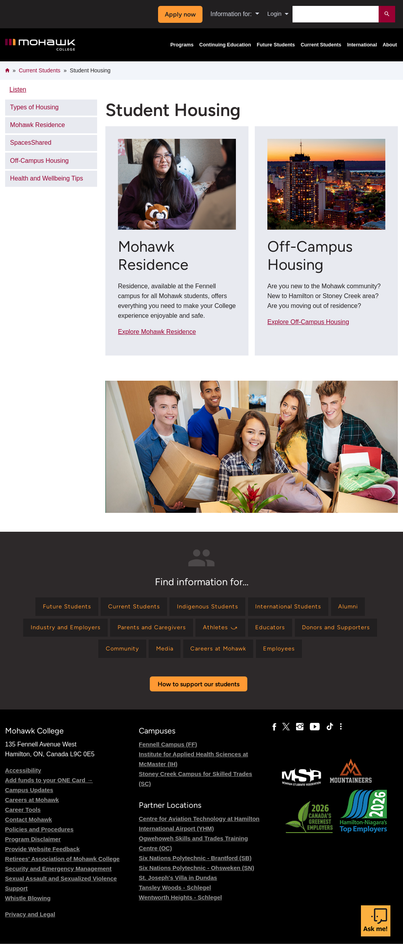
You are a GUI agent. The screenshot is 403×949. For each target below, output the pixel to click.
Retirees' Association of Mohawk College (62, 864)
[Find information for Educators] (274, 630)
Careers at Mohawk (32, 805)
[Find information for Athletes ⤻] (221, 630)
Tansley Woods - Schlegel (175, 892)
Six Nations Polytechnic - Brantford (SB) (195, 863)
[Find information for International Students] (293, 607)
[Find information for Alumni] (358, 607)
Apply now (179, 14)
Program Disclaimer (33, 844)
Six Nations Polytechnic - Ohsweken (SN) (196, 873)
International (362, 45)
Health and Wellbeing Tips (46, 178)
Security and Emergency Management (58, 873)
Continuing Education (225, 45)
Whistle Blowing (28, 903)
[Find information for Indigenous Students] (206, 607)
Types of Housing (34, 107)
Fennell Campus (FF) (168, 749)
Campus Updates (29, 795)
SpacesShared (31, 142)
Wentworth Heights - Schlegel (180, 902)
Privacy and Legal (30, 919)
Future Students (276, 45)
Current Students (321, 45)
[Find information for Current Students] (128, 607)
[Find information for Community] (115, 653)
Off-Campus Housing (39, 160)
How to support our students (198, 689)
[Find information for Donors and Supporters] (344, 630)
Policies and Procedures (39, 834)
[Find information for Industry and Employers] (56, 630)
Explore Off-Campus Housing (308, 322)
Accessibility (23, 775)
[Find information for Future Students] (56, 607)
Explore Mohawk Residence (157, 331)
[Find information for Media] (161, 653)
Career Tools (23, 814)
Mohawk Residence (37, 125)
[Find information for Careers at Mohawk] (220, 653)
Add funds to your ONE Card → (49, 785)
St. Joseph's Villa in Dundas (178, 882)
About (390, 45)
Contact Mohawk (28, 824)
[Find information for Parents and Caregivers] (148, 630)
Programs (181, 45)
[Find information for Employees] (286, 653)
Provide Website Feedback (42, 854)
